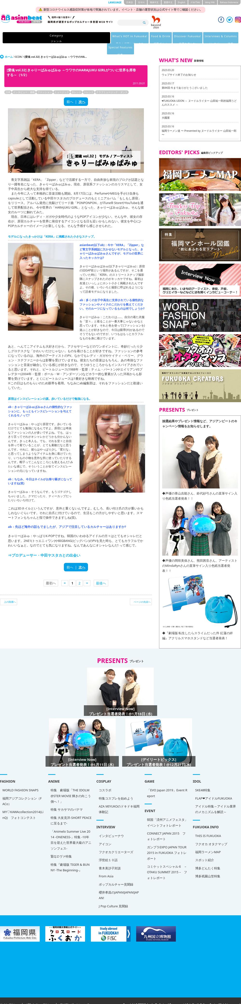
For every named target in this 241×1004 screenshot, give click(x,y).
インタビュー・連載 (24, 81)
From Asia (106, 865)
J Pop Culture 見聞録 (113, 895)
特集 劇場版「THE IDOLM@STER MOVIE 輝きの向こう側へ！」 (71, 785)
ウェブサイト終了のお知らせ (179, 63)
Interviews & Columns (167, 38)
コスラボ (105, 779)
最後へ (101, 572)
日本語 (129, 2)
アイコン (105, 833)
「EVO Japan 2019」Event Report (167, 782)
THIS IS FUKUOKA (208, 824)
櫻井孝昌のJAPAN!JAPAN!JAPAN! (119, 884)
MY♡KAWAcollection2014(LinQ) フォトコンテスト (22, 803)
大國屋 (166, 106)
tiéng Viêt (210, 2)
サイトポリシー (9, 994)
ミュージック (61, 81)
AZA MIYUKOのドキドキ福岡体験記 (119, 798)
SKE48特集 (202, 779)
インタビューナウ (111, 824)
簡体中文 (154, 2)
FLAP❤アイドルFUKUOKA (213, 787)
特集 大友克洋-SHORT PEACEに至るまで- (71, 809)
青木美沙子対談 (110, 857)
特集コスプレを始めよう (116, 787)
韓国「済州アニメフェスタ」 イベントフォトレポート (167, 811)
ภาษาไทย (195, 2)
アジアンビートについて (74, 994)
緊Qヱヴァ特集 (61, 845)
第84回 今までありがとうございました (185, 76)
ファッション (44, 81)
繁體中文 (168, 2)
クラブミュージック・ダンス (111, 81)
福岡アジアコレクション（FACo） (22, 790)
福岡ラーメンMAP (208, 841)
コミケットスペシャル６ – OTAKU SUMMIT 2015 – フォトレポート (167, 861)
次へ (82, 90)
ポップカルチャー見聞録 (116, 873)
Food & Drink (103, 38)
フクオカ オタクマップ (211, 833)
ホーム (9, 45)
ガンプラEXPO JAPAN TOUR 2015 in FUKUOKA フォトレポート (167, 842)
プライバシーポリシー (39, 994)
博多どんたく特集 (207, 857)
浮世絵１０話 (108, 849)
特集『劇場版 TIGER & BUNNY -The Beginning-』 (70, 856)
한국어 (141, 2)
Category (37, 38)
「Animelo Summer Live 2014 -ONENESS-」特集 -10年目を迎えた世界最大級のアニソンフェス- (71, 828)
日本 (8, 81)
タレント (76, 81)
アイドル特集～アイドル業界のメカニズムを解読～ (215, 798)
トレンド (89, 81)
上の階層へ (10, 590)
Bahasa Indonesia (229, 2)
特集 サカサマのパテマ (67, 798)
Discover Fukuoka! (132, 38)
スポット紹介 (204, 849)
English (181, 2)
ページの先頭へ (142, 590)
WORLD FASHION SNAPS (20, 779)
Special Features (201, 38)
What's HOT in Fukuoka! (70, 38)
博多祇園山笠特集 (207, 865)
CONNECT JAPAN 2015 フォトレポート (166, 825)
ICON (18, 45)
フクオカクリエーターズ (116, 841)
